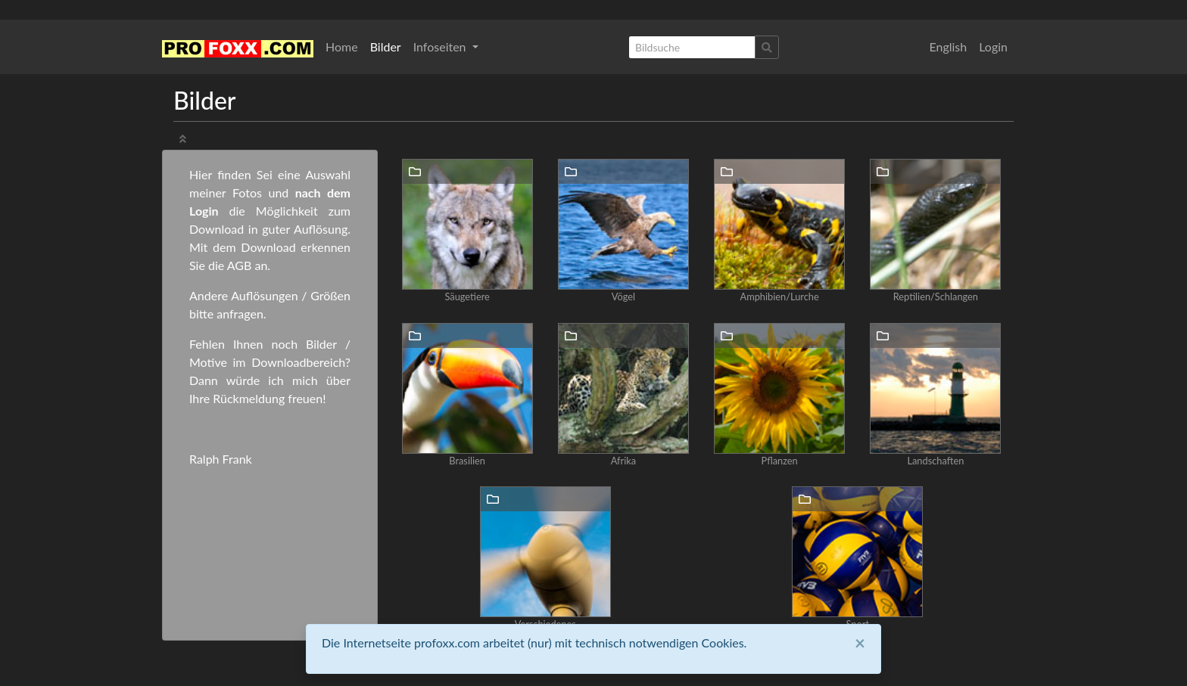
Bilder (385, 46)
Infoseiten (441, 46)
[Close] (860, 643)
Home (342, 46)
